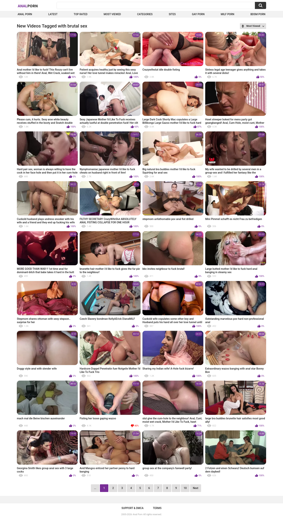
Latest (53, 14)
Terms (157, 508)
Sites (172, 14)
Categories (145, 14)
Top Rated (80, 14)
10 (185, 488)
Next (195, 488)
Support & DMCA (132, 508)
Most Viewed (112, 14)
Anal (28, 5)
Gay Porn (198, 14)
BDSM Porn (257, 14)
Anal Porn (25, 14)
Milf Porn (227, 14)
